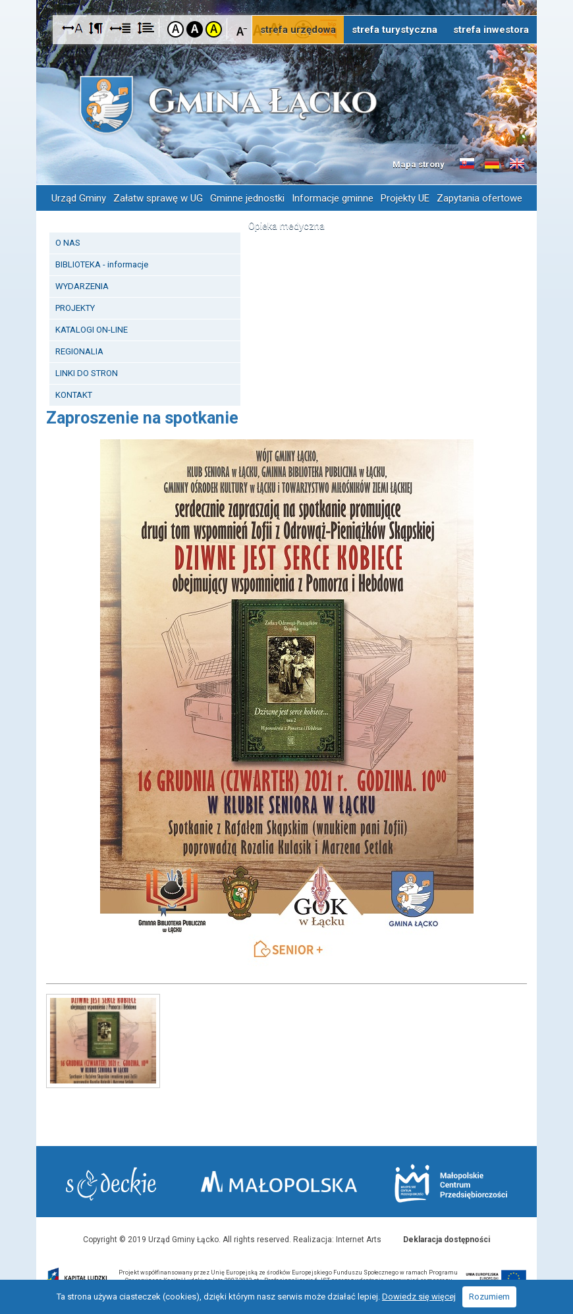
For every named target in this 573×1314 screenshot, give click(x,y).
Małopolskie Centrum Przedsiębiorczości (451, 1183)
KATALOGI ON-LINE (91, 330)
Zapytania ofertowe (479, 198)
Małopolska (279, 1181)
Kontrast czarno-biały (194, 29)
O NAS (67, 243)
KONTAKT (73, 395)
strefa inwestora (491, 30)
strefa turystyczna (394, 30)
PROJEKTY (75, 308)
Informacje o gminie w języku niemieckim (492, 164)
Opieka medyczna (286, 226)
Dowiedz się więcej (419, 1296)
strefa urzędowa (298, 30)
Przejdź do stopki (286, 0)
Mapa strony (419, 164)
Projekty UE (405, 198)
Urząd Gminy (78, 198)
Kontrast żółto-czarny (213, 29)
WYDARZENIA (82, 286)
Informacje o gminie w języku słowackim (467, 164)
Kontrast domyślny (175, 29)
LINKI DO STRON (86, 373)
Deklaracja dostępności (446, 1239)
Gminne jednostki (247, 198)
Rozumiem (489, 1296)
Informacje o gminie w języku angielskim (517, 164)
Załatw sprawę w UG (158, 198)
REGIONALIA (79, 351)
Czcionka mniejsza (242, 28)
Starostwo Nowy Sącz (111, 1184)
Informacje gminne (332, 198)
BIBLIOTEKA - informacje (101, 264)
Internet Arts (358, 1239)
